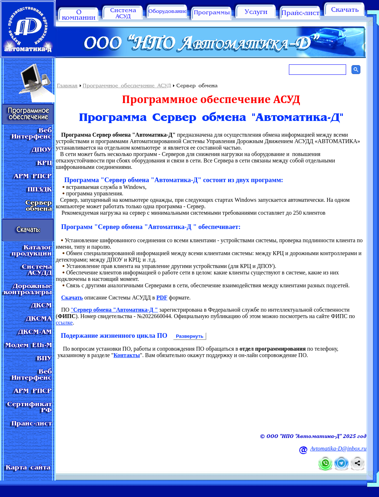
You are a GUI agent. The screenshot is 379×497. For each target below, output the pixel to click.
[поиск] (316, 70)
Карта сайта (28, 468)
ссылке (64, 323)
